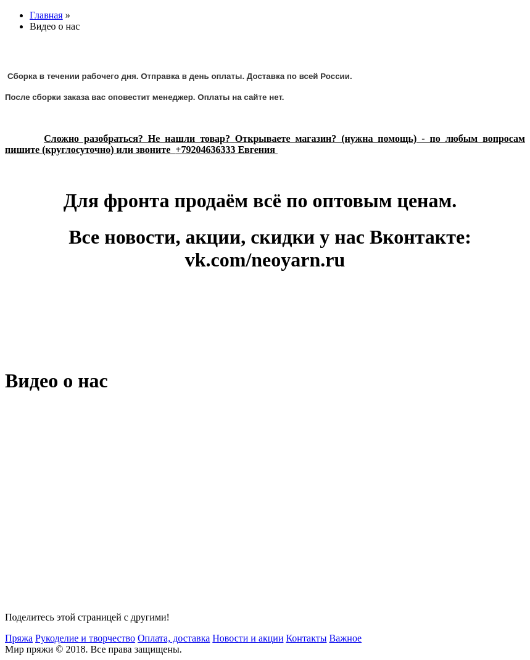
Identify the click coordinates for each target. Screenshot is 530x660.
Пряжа (19, 638)
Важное (345, 638)
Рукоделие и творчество (85, 638)
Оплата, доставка (174, 638)
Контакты (306, 638)
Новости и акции (247, 638)
